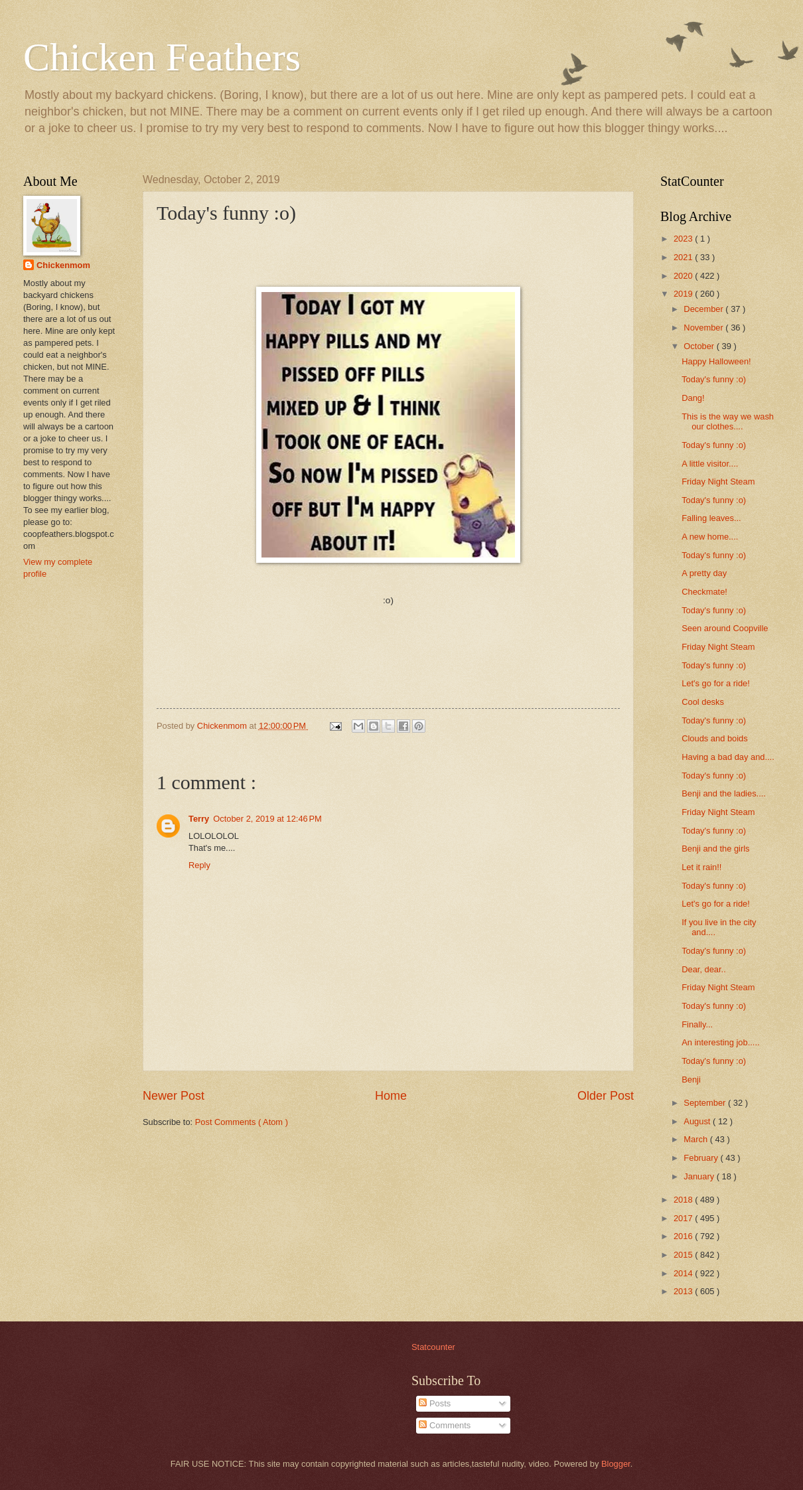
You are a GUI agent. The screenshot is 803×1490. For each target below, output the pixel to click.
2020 (684, 276)
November (704, 328)
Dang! (693, 398)
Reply (199, 865)
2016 (684, 1236)
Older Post (605, 1095)
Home (391, 1095)
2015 (684, 1255)
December (704, 309)
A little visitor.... (710, 464)
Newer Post (173, 1095)
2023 (684, 239)
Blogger (615, 1464)
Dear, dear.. (704, 969)
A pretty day (704, 573)
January (700, 1176)
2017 (684, 1218)
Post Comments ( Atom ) (241, 1122)
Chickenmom (63, 265)
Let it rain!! (701, 867)
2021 (684, 257)
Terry (198, 819)
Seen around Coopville (725, 628)
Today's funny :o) (714, 379)
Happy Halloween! (716, 361)
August (698, 1121)
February (702, 1158)
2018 (684, 1200)
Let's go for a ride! (716, 683)
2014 (684, 1273)
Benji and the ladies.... (724, 793)
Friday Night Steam (718, 481)
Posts (435, 1403)
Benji (691, 1079)
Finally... (697, 1024)
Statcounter (433, 1347)
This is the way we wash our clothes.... (728, 421)
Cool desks (703, 702)
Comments (445, 1425)
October (700, 346)
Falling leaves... (711, 518)
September (706, 1103)
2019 (684, 294)
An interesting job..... (720, 1042)
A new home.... (710, 537)
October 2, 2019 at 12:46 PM (267, 819)
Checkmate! (704, 592)
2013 (684, 1291)
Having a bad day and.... (728, 757)
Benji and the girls (715, 849)
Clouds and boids (715, 738)
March (696, 1139)
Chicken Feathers (162, 57)
